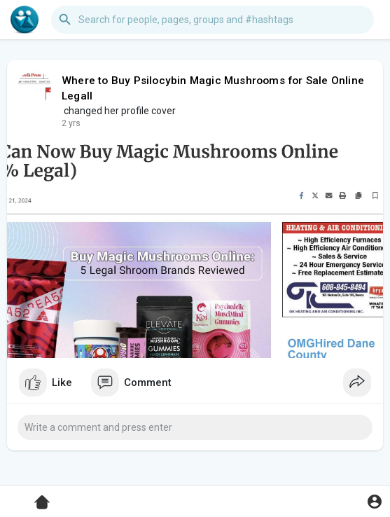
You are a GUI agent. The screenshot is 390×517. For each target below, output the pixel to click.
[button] (212, 20)
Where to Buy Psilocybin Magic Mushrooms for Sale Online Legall (213, 88)
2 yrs (71, 123)
